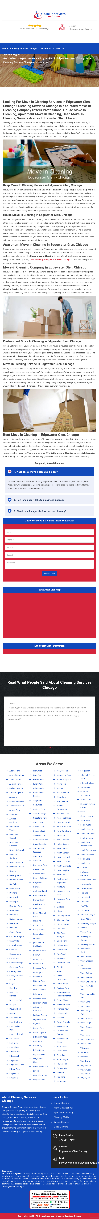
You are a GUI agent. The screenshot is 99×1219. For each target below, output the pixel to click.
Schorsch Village (87, 783)
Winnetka (84, 1056)
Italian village (38, 934)
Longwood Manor (38, 1060)
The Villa (84, 906)
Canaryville (14, 940)
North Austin (62, 848)
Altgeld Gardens (16, 775)
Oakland (60, 906)
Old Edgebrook (63, 915)
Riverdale (61, 1055)
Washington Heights (85, 938)
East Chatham (15, 1022)
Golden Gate (38, 826)
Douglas (13, 1004)
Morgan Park (62, 801)
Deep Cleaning (61, 1126)
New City (61, 835)
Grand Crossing (40, 844)
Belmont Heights (16, 862)
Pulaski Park (62, 1013)
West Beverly (86, 956)
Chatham (13, 949)
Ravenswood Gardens (62, 1032)
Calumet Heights (16, 936)
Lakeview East (39, 998)
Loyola (36, 1070)
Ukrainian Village (87, 914)
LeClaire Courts (40, 1015)
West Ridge (85, 1022)
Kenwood (37, 976)
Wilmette (84, 1052)
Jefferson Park (39, 950)
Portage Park (63, 988)
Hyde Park (38, 908)
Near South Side (64, 822)
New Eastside (63, 839)
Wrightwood (85, 1065)
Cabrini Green (15, 932)
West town (85, 1035)
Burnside (13, 927)
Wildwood (84, 1048)
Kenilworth (38, 963)
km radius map (49, 615)
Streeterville (85, 884)
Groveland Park (40, 865)
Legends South (39, 1019)
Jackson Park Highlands (38, 944)
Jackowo (36, 938)
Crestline (13, 988)
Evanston (13, 1077)
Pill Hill (60, 967)
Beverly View (15, 875)
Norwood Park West (63, 901)
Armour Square (16, 792)
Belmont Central (16, 850)
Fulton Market (39, 788)
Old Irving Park (63, 920)
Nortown (61, 886)
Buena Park (14, 923)
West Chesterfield (85, 967)
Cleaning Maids (61, 1117)
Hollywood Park (40, 891)
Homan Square (39, 895)
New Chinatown (64, 831)
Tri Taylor (84, 910)
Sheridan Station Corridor (87, 806)
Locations (46, 48)
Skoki (82, 811)
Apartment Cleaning (63, 1112)
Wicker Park (85, 1043)
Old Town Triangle (61, 935)
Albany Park (14, 770)
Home (5, 48)
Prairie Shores (63, 1000)
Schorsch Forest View (87, 777)
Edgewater (14, 1060)
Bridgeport (14, 901)
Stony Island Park (88, 879)
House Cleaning (61, 1103)
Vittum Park (85, 932)
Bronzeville (14, 910)
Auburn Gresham (16, 805)
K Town (36, 954)
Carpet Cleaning (62, 1122)
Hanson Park (38, 873)
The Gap (84, 892)
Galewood (37, 804)
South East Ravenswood (86, 844)
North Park (62, 874)
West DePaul (86, 973)
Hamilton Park (39, 869)
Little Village (38, 1050)
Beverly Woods (16, 879)
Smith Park (85, 820)
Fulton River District (38, 794)
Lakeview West (40, 1002)
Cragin (12, 983)
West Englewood (88, 981)
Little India (37, 1041)
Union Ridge (85, 919)
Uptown (84, 927)
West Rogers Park (86, 1029)
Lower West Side (40, 1066)
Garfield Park (39, 809)
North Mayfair (63, 870)
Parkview (61, 958)
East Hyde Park (16, 1034)
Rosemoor (61, 1081)
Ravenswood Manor (62, 1040)
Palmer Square (63, 945)
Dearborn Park (15, 1000)
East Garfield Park (15, 1028)
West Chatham (86, 960)
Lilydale (36, 1023)
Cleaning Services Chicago (23, 48)
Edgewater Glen (16, 1064)
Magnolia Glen (39, 1079)
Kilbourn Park (39, 981)
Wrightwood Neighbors (85, 1071)
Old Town (61, 928)
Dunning (12, 1013)
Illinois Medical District (39, 915)
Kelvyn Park (38, 959)
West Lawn (85, 1001)
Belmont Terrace (16, 866)
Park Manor (62, 949)
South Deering (86, 838)
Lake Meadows (40, 989)
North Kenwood (64, 861)
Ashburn (13, 797)
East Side (13, 1043)
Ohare (59, 911)
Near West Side (64, 826)
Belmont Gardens (13, 856)
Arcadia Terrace (16, 784)
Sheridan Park (86, 799)
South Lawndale (87, 854)
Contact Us (58, 48)
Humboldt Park (40, 904)
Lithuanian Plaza (40, 1036)
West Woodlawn (87, 1039)
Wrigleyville (85, 1077)
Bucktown (13, 914)
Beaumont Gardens (14, 844)
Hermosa (37, 886)
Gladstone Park (40, 818)
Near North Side (64, 818)
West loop (85, 1006)
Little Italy (37, 1045)
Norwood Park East (63, 893)
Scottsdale (85, 787)
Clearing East (15, 971)
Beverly (12, 871)
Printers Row (63, 1008)
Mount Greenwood (62, 807)
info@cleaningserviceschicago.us (79, 1162)
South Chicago (86, 829)
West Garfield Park (86, 988)
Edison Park (14, 1069)
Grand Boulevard (40, 839)
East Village (14, 1047)
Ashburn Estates (16, 801)
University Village (88, 923)
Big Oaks (13, 884)
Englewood (14, 1073)
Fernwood (37, 770)
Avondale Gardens (13, 820)
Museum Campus (64, 813)
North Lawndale (64, 866)
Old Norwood (63, 924)
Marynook (61, 784)
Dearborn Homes (13, 994)
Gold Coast (38, 822)
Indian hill (37, 920)
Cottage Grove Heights (16, 977)
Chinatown (14, 958)
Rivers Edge (62, 1059)
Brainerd (13, 892)
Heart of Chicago (40, 878)
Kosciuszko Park (40, 985)
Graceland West (40, 835)
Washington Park (87, 944)
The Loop (84, 901)
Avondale (13, 814)
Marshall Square (64, 779)
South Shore (85, 863)
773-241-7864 (67, 1139)
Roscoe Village (63, 1068)
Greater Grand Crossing (39, 850)
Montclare (61, 797)
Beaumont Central (14, 836)
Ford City (37, 775)
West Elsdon (86, 977)
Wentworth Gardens (85, 950)
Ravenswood (62, 1026)
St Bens (83, 867)
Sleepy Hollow (86, 816)
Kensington (38, 972)
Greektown (38, 856)
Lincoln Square (39, 1032)
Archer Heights (16, 788)
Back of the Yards (14, 828)
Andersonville (15, 779)
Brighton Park (15, 906)
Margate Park (63, 770)
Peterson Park (63, 962)
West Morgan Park (86, 1012)
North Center (63, 852)
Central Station (15, 945)
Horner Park (38, 900)
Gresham (37, 860)
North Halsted (63, 857)
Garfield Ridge (39, 813)
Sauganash (85, 770)
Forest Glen (38, 779)
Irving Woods (39, 929)
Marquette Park (64, 775)
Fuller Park (37, 784)
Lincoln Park (38, 1028)
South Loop (85, 858)
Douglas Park (15, 1008)
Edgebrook (14, 1056)
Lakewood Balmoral (37, 1009)
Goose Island (39, 831)
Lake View (37, 994)
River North (62, 1046)
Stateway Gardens (84, 874)
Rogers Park (62, 1063)
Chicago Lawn (15, 954)
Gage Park (37, 800)
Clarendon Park (16, 967)
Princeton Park (63, 1004)
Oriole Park (62, 940)
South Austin (85, 824)
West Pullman (86, 1018)
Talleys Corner (86, 888)
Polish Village (62, 983)
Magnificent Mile (40, 1075)
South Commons (87, 833)
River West (62, 1050)
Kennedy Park (39, 968)
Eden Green (14, 1051)
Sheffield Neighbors (85, 793)
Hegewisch (38, 882)
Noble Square (63, 844)
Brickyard (13, 897)
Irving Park (38, 925)
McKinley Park (63, 792)
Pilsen (59, 971)
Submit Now (49, 573)
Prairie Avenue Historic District (64, 994)
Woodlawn (85, 1061)
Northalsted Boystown (62, 881)
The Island (85, 897)
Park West (61, 954)
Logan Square (39, 1054)
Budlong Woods (16, 919)
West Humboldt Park (87, 996)
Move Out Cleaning (63, 1107)
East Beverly (15, 1017)
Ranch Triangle (63, 1022)
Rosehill (60, 1072)
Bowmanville (14, 888)
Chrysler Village (16, 962)
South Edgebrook (88, 850)
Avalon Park (14, 810)
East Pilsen (14, 1038)
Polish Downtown (62, 977)
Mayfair (60, 788)
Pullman (60, 1017)
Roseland (61, 1077)
